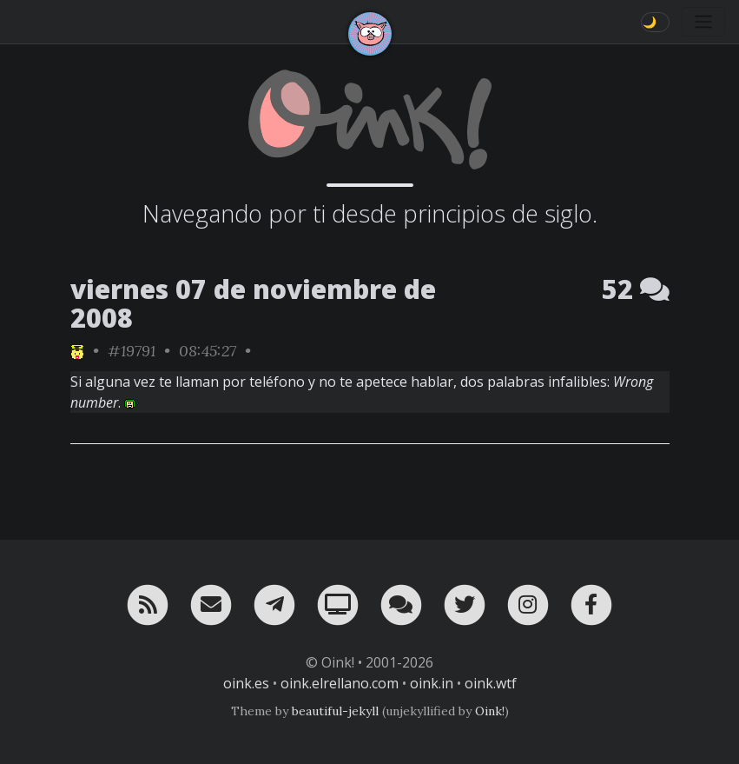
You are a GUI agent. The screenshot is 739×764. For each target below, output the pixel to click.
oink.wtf (491, 683)
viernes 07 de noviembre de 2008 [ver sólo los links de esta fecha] (253, 303)
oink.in (431, 683)
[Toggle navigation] (703, 22)
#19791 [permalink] (131, 351)
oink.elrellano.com (339, 683)
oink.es (246, 683)
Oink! (490, 711)
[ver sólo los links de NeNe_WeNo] (77, 351)
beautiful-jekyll (335, 711)
